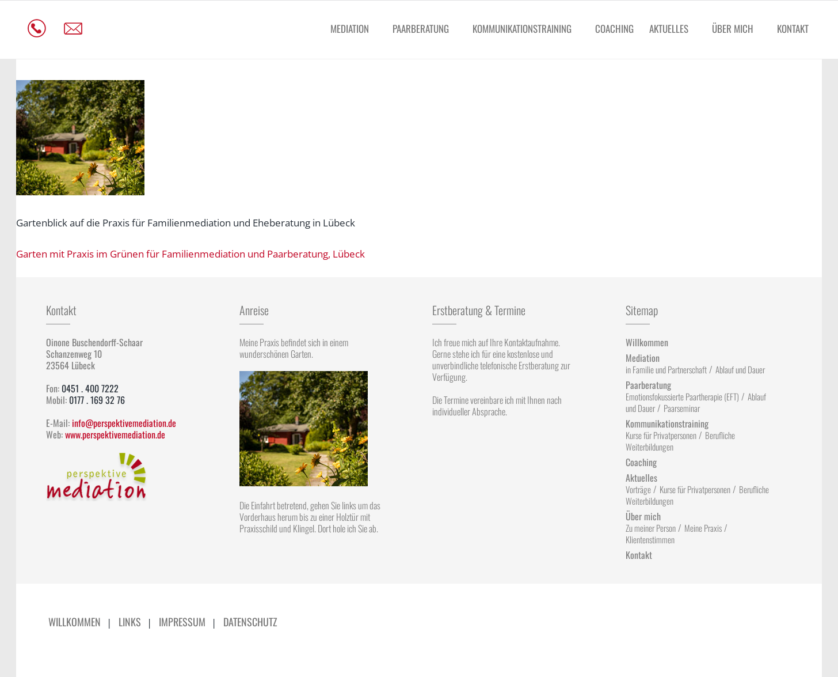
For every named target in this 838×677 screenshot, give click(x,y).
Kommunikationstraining (522, 28)
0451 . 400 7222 (90, 388)
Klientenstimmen (650, 539)
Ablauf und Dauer (740, 369)
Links (130, 621)
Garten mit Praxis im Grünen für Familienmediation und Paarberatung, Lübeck (190, 253)
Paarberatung (421, 28)
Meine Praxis (703, 527)
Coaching (614, 28)
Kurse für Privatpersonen (661, 435)
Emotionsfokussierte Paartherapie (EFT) (682, 396)
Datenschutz (250, 621)
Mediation (349, 28)
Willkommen (647, 342)
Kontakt (793, 28)
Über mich (732, 28)
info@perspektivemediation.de (124, 423)
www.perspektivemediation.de (115, 434)
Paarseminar (682, 408)
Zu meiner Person (651, 527)
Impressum (182, 621)
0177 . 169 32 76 (97, 400)
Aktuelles (668, 28)
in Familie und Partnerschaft (666, 369)
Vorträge (638, 489)
